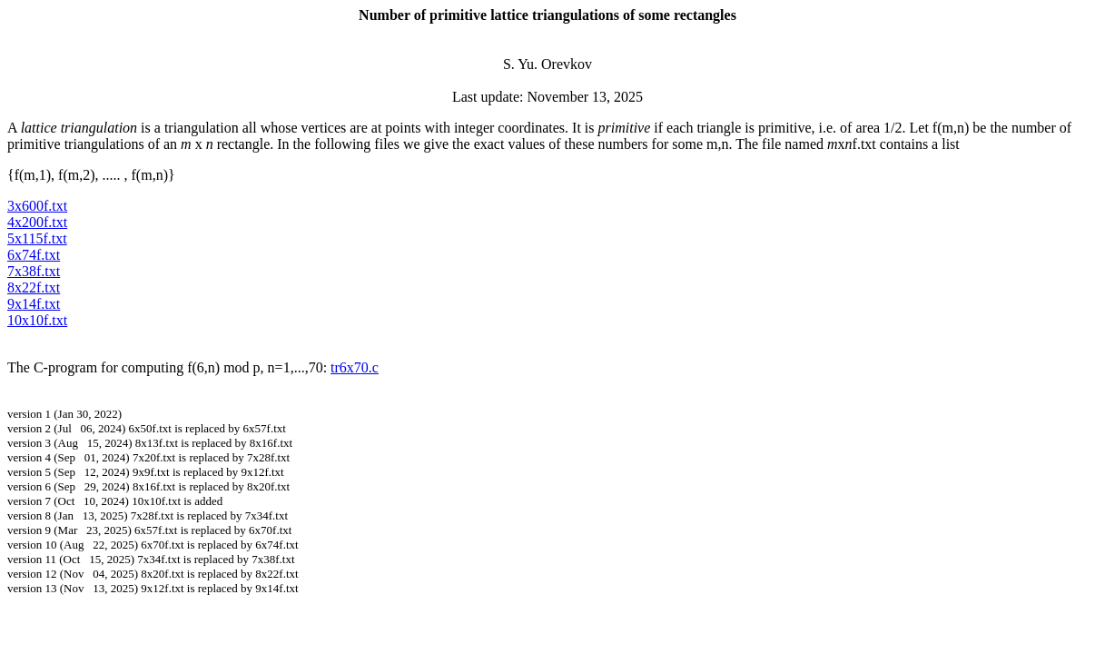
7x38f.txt (33, 271)
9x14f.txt (33, 304)
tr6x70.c (354, 367)
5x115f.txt (37, 238)
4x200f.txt (37, 222)
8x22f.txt (33, 287)
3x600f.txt (37, 205)
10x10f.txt (37, 320)
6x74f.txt (33, 255)
